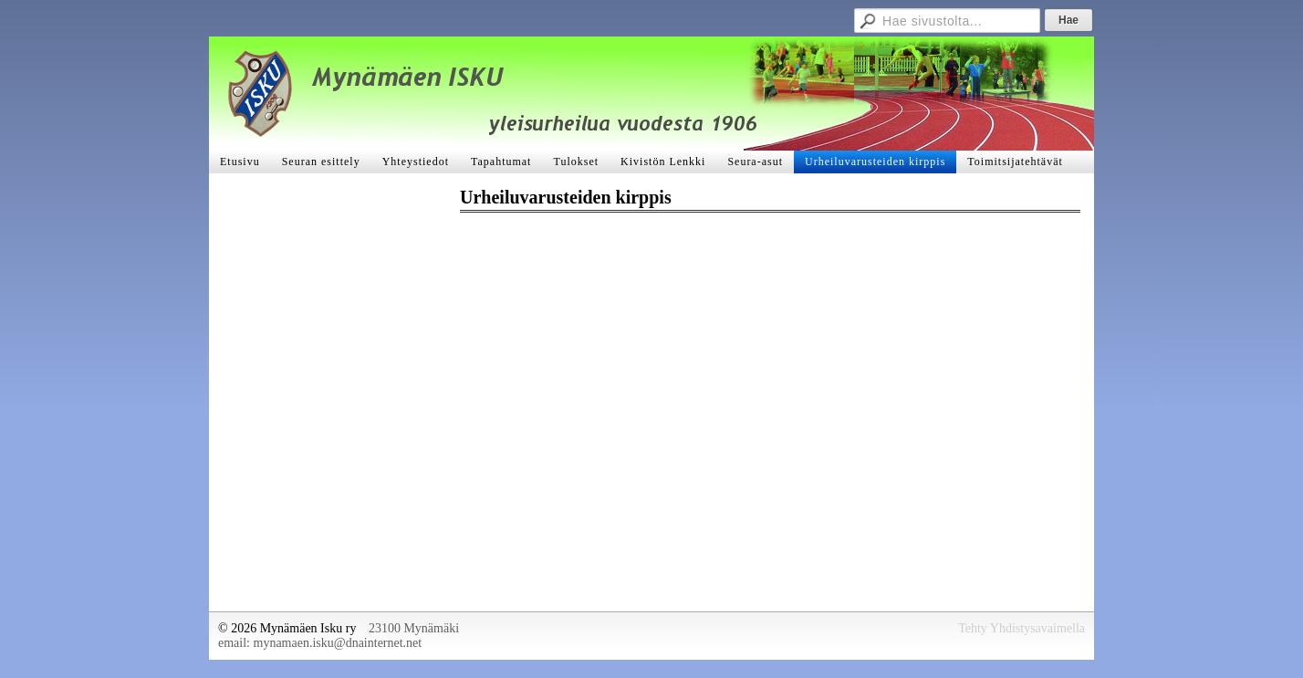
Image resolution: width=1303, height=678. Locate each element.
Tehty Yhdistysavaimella (1021, 628)
